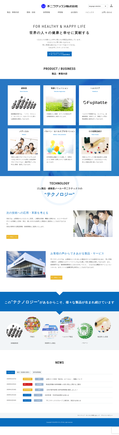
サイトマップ (69, 423)
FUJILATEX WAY (60, 55)
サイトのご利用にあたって (86, 423)
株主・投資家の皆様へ (31, 374)
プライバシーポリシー (104, 423)
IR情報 (60, 12)
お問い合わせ (107, 12)
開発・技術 (31, 12)
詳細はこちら (17, 237)
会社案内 (74, 12)
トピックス (89, 12)
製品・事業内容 (13, 12)
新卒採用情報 (51, 374)
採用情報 (46, 12)
